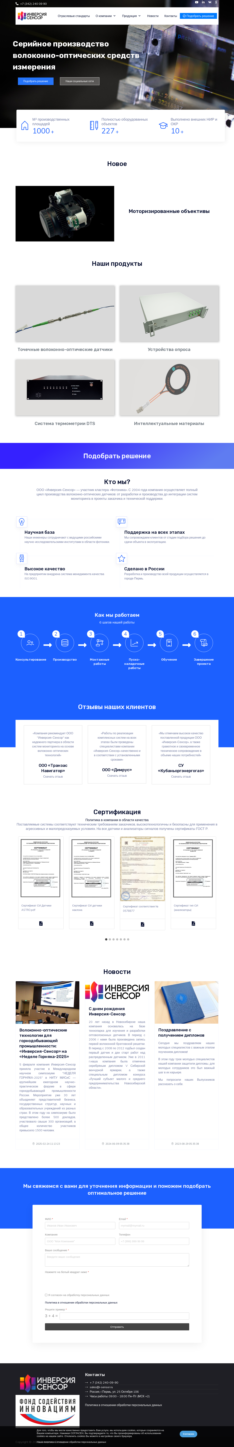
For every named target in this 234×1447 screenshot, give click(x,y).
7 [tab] (128, 939)
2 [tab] (110, 939)
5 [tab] (121, 939)
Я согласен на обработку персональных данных (79, 1295)
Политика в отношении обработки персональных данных (81, 1302)
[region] (117, 64)
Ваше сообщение (57, 1250)
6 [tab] (124, 939)
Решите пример (56, 1309)
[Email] (154, 1225)
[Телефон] (154, 1241)
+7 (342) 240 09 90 (33, 3)
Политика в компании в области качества (116, 820)
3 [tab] (113, 939)
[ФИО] (80, 1225)
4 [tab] (117, 939)
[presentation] (73, 1282)
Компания (51, 1234)
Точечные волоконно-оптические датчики (65, 349)
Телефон (124, 1234)
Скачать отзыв (53, 776)
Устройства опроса (169, 349)
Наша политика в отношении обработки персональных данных (71, 1442)
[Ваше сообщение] (117, 1260)
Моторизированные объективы (169, 211)
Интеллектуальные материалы (169, 423)
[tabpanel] (41, 885)
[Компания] (80, 1241)
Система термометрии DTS (65, 423)
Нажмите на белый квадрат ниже (67, 1272)
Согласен (188, 1434)
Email (123, 1219)
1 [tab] (106, 939)
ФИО (49, 1219)
